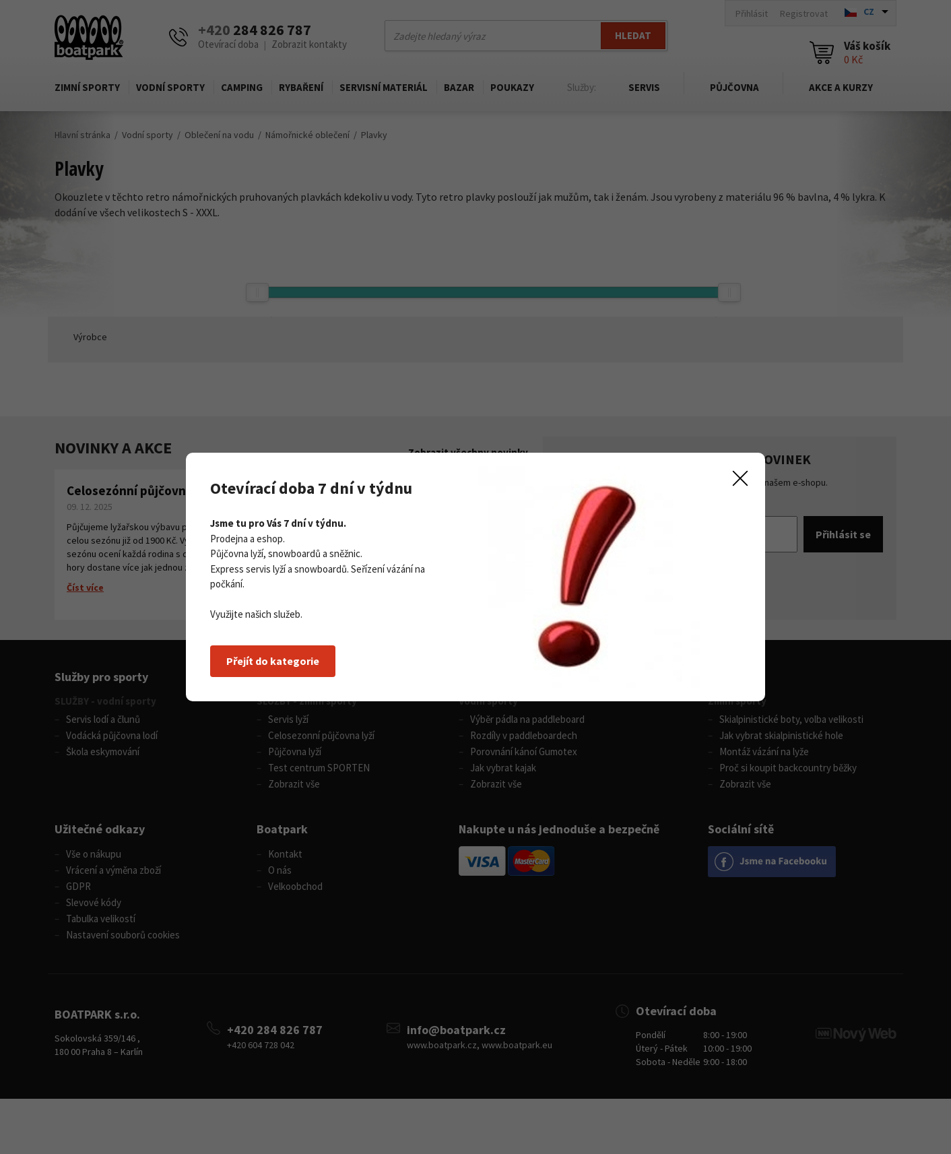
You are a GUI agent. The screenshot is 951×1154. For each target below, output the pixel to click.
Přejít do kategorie (272, 661)
